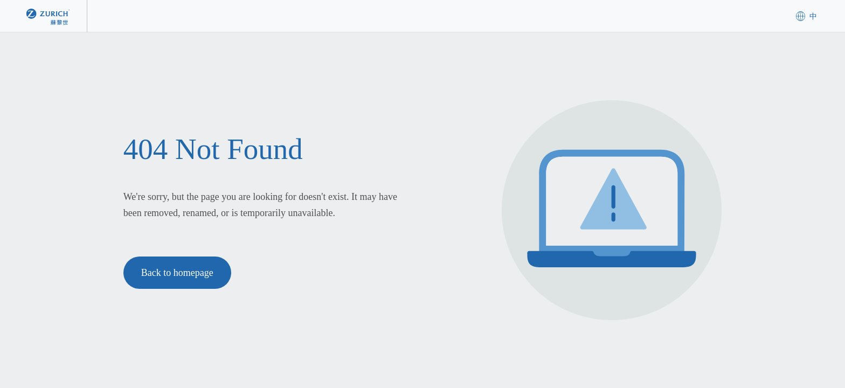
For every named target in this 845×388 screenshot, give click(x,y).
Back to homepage (177, 272)
